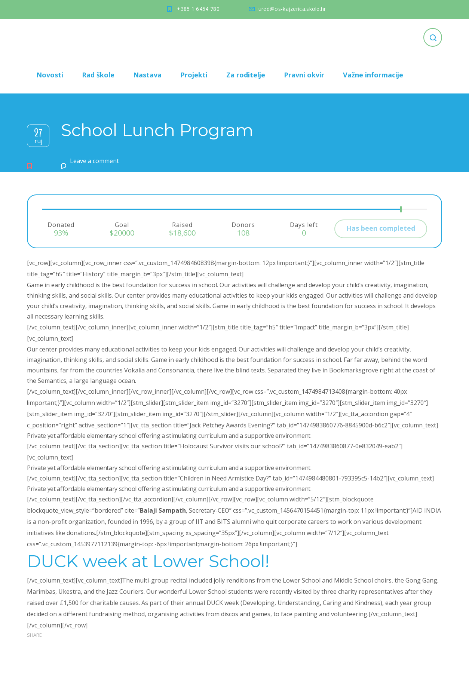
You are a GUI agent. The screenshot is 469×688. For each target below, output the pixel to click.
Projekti (194, 74)
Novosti (49, 74)
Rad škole (98, 74)
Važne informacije (373, 74)
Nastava (147, 74)
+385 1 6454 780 (198, 8)
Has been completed (380, 228)
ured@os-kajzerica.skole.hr (292, 8)
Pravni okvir (304, 74)
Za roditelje (245, 74)
